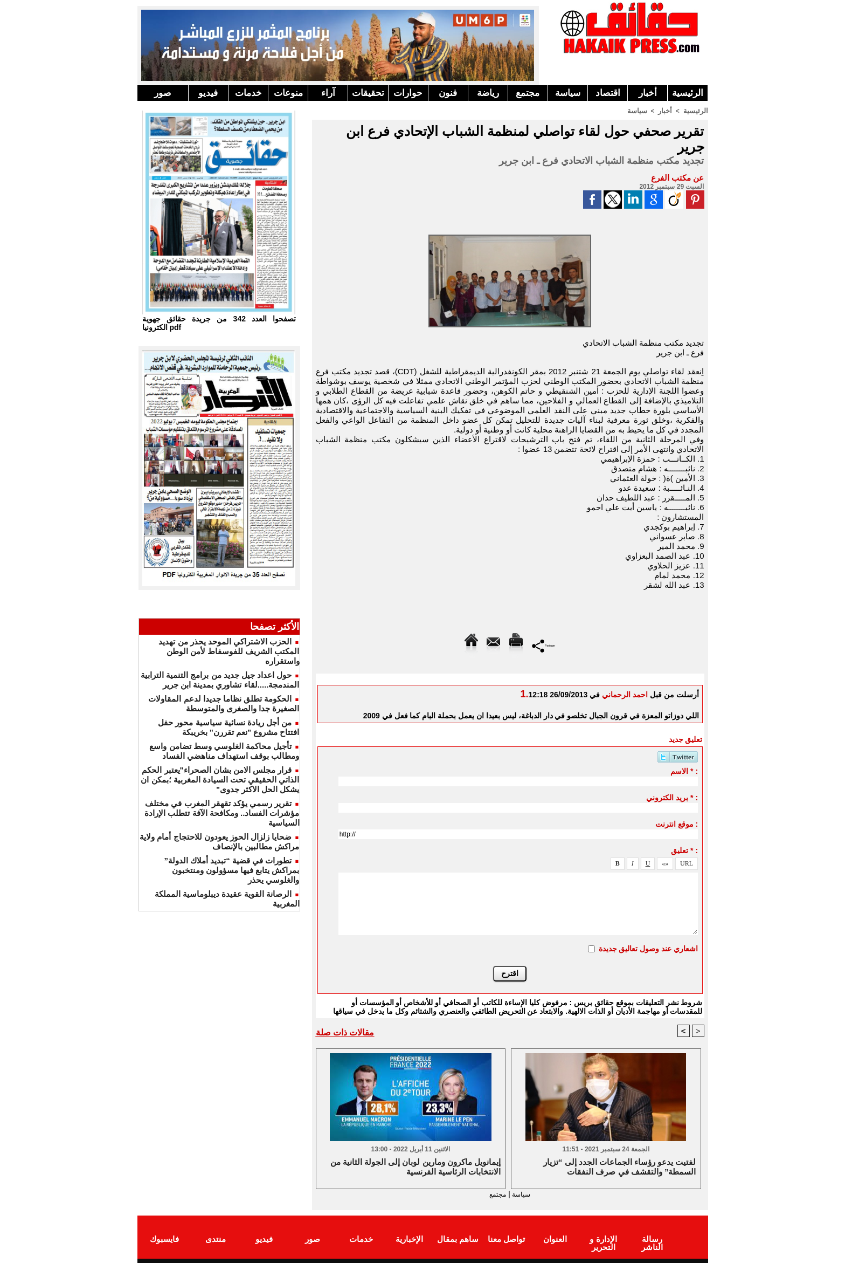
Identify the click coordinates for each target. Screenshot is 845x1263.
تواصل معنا (506, 1238)
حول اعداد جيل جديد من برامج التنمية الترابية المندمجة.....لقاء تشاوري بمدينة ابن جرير (220, 679)
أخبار (648, 93)
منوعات (288, 93)
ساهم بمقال (458, 1238)
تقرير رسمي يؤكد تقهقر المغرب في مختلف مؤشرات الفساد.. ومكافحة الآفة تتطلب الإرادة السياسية (221, 813)
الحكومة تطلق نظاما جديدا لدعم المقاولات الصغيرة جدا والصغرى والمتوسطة (223, 703)
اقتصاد (607, 93)
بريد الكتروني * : (672, 797)
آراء (328, 93)
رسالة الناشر (651, 1238)
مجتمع (527, 93)
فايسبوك (164, 1238)
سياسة (567, 93)
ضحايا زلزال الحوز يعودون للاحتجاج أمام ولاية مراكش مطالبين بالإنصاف (219, 841)
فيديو (208, 93)
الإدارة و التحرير (603, 1242)
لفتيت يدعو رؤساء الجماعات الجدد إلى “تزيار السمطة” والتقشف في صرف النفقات (619, 1166)
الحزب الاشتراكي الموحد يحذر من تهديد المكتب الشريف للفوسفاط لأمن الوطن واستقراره (228, 651)
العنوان (555, 1238)
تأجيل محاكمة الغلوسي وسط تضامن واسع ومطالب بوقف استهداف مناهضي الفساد (224, 751)
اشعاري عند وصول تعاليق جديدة (648, 948)
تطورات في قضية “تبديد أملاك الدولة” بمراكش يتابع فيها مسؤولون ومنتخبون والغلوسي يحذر (231, 870)
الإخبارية (409, 1238)
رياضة (488, 93)
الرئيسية (687, 93)
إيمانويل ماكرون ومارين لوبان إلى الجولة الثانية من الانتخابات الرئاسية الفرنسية (415, 1166)
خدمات (248, 93)
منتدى (215, 1238)
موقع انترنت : (676, 823)
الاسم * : (684, 770)
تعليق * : (684, 850)
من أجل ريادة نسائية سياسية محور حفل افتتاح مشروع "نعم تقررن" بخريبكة (228, 727)
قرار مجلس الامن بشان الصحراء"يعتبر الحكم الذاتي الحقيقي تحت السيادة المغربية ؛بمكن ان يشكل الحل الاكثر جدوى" (220, 779)
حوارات (407, 93)
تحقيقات (368, 93)
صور (162, 93)
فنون (448, 93)
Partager (543, 644)
